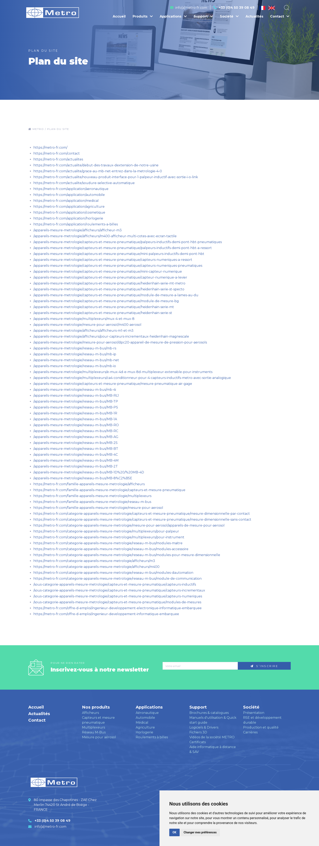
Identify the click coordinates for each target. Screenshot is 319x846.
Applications (173, 16)
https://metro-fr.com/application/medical (66, 201)
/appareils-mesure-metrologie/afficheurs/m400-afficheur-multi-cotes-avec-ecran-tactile (105, 236)
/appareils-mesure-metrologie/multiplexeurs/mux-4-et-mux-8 (83, 319)
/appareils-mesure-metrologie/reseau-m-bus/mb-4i (74, 390)
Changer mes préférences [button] (200, 832)
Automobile (145, 718)
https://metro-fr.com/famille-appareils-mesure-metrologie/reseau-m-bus (92, 502)
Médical (142, 722)
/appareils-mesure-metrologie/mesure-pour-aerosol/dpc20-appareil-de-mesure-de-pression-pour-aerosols (120, 342)
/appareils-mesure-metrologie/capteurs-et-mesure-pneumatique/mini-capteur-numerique (107, 271)
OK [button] (174, 832)
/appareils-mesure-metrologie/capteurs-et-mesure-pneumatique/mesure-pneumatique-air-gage (112, 384)
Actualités (254, 16)
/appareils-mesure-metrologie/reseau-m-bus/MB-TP (75, 401)
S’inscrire (264, 666)
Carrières (250, 732)
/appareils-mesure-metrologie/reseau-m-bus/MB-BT (75, 449)
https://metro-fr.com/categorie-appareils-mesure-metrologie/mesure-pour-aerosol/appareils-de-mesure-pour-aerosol (129, 525)
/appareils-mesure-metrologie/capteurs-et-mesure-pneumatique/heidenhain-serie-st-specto (108, 289)
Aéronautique (147, 713)
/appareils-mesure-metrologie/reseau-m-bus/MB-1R (75, 413)
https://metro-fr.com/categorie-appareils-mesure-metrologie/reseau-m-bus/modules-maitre (107, 543)
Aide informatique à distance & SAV (212, 749)
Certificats (197, 742)
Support (203, 16)
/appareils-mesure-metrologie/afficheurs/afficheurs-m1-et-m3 (83, 330)
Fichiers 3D (198, 732)
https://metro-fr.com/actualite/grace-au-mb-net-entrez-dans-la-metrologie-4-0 (97, 171)
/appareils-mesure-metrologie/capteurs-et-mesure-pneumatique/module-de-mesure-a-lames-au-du (115, 295)
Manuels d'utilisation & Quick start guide (212, 720)
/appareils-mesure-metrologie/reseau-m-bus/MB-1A (75, 419)
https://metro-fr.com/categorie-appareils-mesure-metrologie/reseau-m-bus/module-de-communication (117, 578)
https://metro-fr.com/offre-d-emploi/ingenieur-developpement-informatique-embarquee (106, 614)
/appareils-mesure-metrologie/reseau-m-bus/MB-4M (76, 460)
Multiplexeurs (93, 727)
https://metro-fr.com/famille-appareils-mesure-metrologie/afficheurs (89, 484)
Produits (143, 16)
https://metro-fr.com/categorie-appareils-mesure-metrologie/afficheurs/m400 (96, 567)
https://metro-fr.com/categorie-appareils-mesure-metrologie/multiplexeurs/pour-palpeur (106, 531)
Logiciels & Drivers (203, 727)
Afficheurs (90, 713)
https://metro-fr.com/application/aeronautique (70, 189)
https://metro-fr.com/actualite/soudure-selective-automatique (84, 183)
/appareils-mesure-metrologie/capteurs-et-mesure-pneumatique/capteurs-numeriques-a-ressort (112, 260)
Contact (279, 16)
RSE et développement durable (262, 720)
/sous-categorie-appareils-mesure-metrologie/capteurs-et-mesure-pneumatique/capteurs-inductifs (114, 584)
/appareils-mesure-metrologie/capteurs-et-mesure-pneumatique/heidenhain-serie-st (102, 313)
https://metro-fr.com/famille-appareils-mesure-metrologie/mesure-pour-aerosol (98, 508)
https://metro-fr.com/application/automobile (69, 195)
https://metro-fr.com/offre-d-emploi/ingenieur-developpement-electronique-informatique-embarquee (117, 608)
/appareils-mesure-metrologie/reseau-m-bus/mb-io (74, 366)
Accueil (119, 16)
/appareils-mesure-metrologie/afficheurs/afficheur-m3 (77, 230)
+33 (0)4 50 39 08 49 (237, 8)
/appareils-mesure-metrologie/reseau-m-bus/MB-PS (75, 407)
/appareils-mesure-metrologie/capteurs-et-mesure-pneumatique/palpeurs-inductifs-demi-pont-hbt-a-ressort (122, 248)
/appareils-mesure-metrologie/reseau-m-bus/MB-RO (76, 425)
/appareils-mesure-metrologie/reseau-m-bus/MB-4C (75, 454)
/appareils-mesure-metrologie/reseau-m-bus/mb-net (76, 360)
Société (229, 16)
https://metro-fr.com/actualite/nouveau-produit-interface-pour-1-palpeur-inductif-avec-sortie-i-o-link (115, 177)
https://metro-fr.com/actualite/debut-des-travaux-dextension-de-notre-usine (95, 165)
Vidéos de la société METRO (212, 737)
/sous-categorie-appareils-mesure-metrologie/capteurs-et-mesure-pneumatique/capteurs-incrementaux (119, 590)
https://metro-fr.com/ (50, 147)
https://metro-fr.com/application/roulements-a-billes (75, 224)
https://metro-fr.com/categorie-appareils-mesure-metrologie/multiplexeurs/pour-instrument (108, 537)
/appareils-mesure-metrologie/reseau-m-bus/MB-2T (75, 466)
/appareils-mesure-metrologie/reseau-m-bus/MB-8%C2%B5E (82, 478)
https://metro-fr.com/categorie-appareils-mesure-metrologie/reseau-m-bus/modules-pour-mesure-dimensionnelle (126, 555)
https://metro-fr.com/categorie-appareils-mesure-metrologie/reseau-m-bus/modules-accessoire (110, 549)
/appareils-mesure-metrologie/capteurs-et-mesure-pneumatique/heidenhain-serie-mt (103, 307)
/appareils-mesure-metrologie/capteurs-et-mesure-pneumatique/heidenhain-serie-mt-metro (109, 283)
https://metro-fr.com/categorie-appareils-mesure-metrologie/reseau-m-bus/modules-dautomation (113, 573)
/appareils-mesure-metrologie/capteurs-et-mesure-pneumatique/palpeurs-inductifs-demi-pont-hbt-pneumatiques (127, 242)
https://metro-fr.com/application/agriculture (69, 206)
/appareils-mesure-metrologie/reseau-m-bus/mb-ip (74, 354)
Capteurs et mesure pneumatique (98, 720)
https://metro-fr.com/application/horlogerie (68, 218)
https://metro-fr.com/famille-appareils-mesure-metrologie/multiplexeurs (92, 496)
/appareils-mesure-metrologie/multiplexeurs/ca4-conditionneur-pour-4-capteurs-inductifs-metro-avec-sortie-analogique (132, 378)
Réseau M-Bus (94, 732)
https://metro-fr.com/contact (56, 153)
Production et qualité (261, 727)
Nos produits (96, 707)
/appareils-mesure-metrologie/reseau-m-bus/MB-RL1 (76, 395)
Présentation (253, 713)
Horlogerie (144, 732)
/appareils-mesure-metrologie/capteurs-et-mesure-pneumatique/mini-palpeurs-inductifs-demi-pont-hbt (118, 254)
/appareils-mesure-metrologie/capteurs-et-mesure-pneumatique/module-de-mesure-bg (106, 301)
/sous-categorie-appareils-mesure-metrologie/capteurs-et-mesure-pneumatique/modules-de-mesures (117, 602)
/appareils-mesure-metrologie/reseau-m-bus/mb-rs (74, 348)
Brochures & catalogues (209, 713)
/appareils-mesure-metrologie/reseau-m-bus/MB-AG (75, 437)
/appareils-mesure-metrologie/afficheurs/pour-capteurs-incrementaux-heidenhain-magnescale (111, 336)
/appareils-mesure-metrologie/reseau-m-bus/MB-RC (75, 431)
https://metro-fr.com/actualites (58, 159)
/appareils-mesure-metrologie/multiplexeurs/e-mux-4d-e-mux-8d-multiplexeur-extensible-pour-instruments (122, 372)
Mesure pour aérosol (99, 737)
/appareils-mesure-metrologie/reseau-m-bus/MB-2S (75, 443)
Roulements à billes (152, 737)
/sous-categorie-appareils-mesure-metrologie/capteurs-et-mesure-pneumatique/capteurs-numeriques (117, 596)
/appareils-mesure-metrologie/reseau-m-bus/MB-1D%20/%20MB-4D (88, 472)
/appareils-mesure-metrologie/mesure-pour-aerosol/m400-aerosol (87, 325)
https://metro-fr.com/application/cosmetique (69, 212)
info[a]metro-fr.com (191, 8)
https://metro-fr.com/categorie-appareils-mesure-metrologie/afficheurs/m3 (94, 561)
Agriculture (145, 727)
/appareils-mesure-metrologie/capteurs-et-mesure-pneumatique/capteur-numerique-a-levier (110, 277)
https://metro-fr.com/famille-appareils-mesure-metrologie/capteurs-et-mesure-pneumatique (109, 490)
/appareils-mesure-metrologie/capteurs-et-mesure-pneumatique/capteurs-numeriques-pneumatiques (117, 266)
